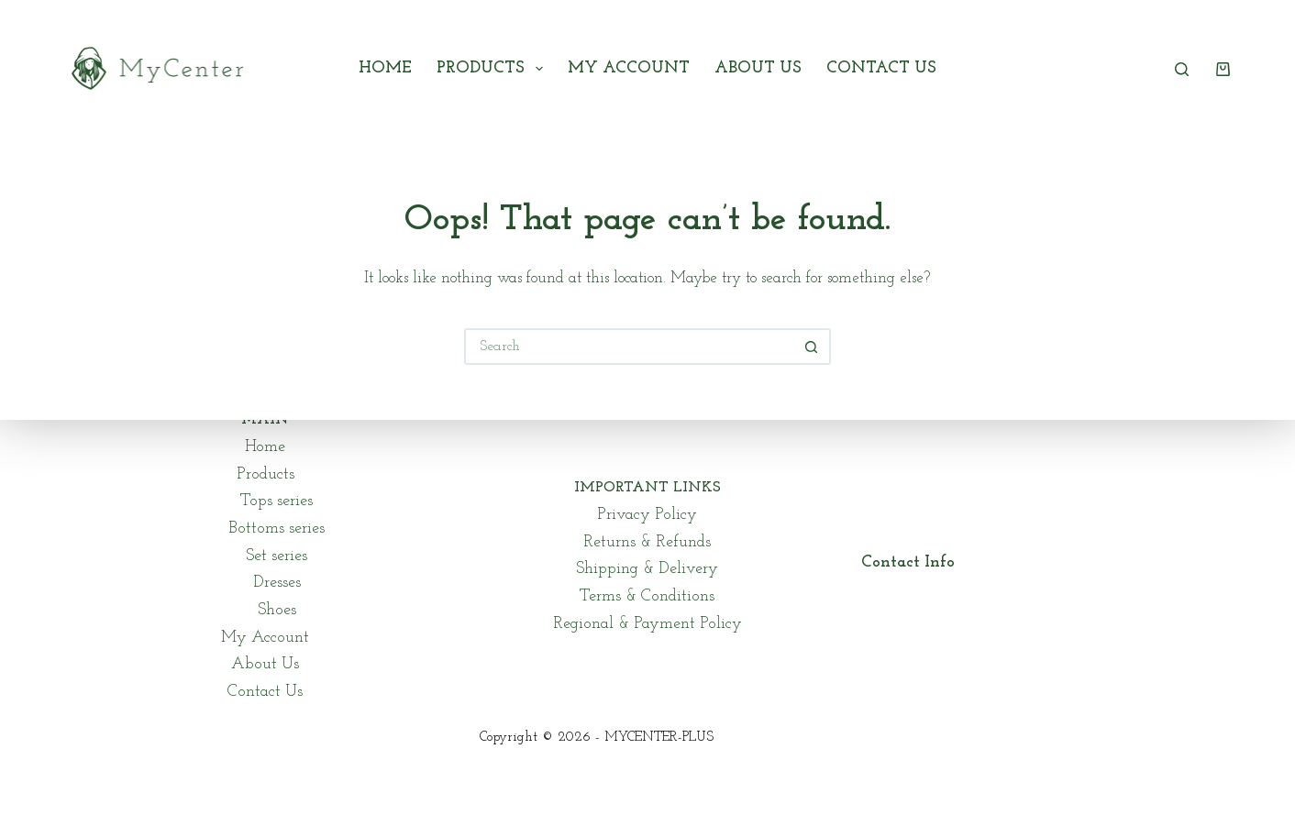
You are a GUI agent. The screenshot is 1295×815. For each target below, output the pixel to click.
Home (385, 68)
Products (493, 69)
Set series (276, 556)
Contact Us (881, 68)
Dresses (277, 582)
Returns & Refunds (647, 542)
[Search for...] (629, 346)
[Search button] (812, 346)
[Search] (1182, 69)
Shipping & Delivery (647, 569)
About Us (758, 68)
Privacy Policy (647, 514)
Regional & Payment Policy (647, 624)
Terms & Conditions (647, 596)
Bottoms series (276, 528)
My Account (629, 68)
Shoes (277, 610)
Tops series (276, 501)
